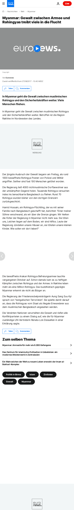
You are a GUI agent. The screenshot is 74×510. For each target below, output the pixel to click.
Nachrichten (12, 11)
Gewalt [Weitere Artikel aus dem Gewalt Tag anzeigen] (9, 381)
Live (67, 3)
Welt (22, 11)
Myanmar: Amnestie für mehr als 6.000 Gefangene (26, 345)
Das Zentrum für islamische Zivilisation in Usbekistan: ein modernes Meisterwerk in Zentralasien (30, 353)
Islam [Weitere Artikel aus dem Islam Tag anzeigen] (32, 374)
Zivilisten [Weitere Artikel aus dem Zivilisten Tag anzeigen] (48, 374)
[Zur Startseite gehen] (10, 3)
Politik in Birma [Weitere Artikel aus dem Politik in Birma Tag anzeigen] (13, 374)
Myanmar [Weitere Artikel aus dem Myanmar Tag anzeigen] (26, 381)
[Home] (3, 11)
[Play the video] (37, 49)
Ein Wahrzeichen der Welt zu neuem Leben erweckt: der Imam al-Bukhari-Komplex (33, 363)
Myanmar (31, 11)
